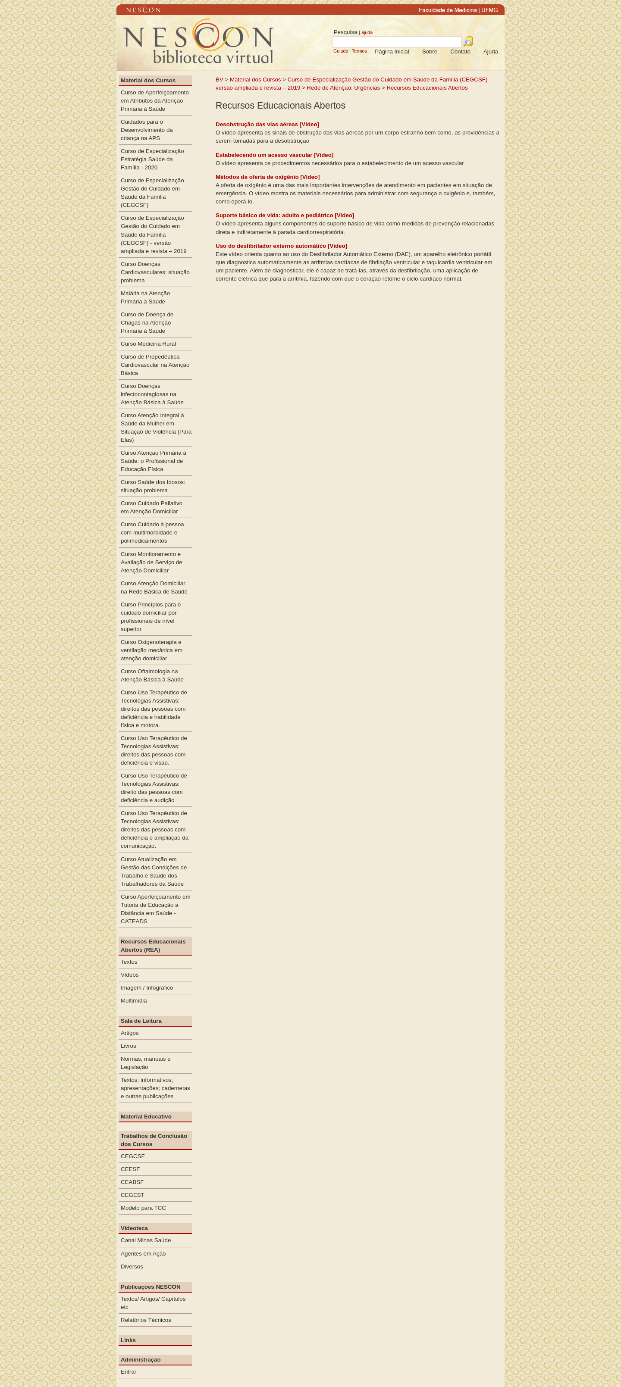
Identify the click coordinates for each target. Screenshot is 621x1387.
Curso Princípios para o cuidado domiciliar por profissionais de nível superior (151, 616)
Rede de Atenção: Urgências (343, 87)
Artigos (129, 1033)
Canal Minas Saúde (146, 1240)
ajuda (367, 32)
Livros (128, 1046)
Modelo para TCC (143, 1208)
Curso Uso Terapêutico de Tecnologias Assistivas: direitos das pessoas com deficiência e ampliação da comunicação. (154, 829)
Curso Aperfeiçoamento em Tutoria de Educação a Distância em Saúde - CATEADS (156, 909)
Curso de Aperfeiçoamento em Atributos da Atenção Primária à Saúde (155, 100)
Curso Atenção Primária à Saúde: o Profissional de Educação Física (153, 461)
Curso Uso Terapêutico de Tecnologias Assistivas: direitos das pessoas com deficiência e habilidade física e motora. (154, 708)
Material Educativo (146, 1116)
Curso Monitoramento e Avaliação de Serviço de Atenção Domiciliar (151, 562)
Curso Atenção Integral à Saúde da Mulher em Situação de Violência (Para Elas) (156, 427)
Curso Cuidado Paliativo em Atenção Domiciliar (151, 507)
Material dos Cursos (255, 79)
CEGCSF (133, 1156)
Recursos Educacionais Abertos (426, 87)
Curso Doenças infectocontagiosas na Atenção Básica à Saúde (152, 394)
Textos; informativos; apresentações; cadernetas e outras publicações (155, 1088)
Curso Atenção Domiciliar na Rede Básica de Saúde (154, 587)
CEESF (130, 1169)
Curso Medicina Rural (148, 344)
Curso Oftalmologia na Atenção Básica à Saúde (152, 675)
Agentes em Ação (143, 1253)
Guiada (340, 50)
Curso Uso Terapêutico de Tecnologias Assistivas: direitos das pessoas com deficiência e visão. (154, 750)
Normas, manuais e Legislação (146, 1063)
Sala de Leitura (141, 1021)
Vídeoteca (134, 1228)
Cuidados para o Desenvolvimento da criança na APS (147, 130)
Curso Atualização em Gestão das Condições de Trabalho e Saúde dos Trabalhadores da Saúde (154, 871)
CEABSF (132, 1182)
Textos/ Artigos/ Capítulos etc (153, 1303)
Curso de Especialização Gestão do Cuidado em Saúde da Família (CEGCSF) (152, 192)
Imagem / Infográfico (147, 987)
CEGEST (132, 1195)
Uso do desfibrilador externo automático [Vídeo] (281, 246)
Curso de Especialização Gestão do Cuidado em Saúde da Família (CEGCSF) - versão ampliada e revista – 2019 (154, 234)
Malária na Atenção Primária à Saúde (145, 297)
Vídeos (130, 975)
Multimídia (134, 1000)
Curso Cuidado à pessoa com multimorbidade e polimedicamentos (152, 532)
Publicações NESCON (151, 1287)
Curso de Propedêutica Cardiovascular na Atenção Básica (155, 364)
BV (219, 79)
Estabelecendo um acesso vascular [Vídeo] (274, 155)
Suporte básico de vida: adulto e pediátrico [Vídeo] (285, 215)
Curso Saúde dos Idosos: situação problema (153, 486)
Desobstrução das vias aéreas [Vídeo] (267, 124)
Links (128, 1340)
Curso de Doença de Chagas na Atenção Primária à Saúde (147, 322)
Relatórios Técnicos (146, 1320)
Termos (359, 50)
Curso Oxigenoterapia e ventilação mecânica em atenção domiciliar (151, 650)
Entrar (128, 1371)
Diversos (132, 1266)
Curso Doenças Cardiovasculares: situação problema (155, 272)
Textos (129, 962)
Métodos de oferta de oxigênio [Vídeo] (268, 177)
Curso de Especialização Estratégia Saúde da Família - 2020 (152, 159)
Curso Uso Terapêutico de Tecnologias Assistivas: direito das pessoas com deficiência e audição (154, 787)
